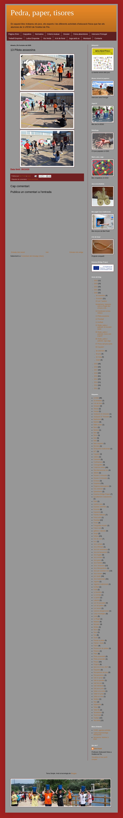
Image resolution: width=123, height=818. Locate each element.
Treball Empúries (15, 38)
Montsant (87, 38)
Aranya (96, 411)
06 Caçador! (100, 347)
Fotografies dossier (100, 525)
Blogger (73, 773)
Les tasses (97, 608)
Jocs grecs (97, 560)
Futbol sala (97, 528)
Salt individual (98, 686)
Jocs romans (98, 574)
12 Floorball (100, 319)
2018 (96, 367)
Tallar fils (97, 710)
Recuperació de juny (101, 672)
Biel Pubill (98, 749)
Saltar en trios (98, 696)
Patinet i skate (98, 643)
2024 (96, 280)
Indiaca (96, 536)
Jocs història (98, 563)
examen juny (98, 504)
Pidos (95, 654)
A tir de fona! (60, 38)
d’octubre (99, 298)
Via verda (97, 720)
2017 (96, 370)
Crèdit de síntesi (99, 467)
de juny (98, 354)
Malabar (96, 622)
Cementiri (97, 459)
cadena (96, 457)
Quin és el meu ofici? (101, 667)
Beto (95, 433)
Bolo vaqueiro (98, 443)
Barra (95, 427)
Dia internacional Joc (101, 470)
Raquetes (97, 670)
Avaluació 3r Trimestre (101, 417)
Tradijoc (96, 718)
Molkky (96, 627)
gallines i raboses (100, 531)
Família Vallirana (99, 515)
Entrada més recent (18, 252)
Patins (96, 646)
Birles (95, 435)
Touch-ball (97, 715)
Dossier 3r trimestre (100, 478)
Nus (95, 635)
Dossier (66, 34)
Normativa (39, 34)
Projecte (96, 664)
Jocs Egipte (98, 555)
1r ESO (96, 398)
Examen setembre (100, 507)
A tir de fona (98, 403)
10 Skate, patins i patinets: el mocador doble (104, 327)
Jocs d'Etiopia (98, 547)
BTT (95, 451)
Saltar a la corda (99, 691)
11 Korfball (99, 322)
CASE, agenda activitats (102, 730)
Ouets (96, 638)
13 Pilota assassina (102, 316)
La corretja (97, 595)
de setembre (100, 351)
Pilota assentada (32, 179)
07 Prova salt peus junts (104, 344)
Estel (95, 501)
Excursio (97, 509)
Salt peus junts (99, 688)
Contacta (98, 38)
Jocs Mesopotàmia (100, 568)
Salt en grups (98, 678)
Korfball (96, 587)
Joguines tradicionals (101, 584)
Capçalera (27, 34)
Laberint (96, 600)
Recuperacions (99, 675)
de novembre (100, 295)
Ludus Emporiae (32, 38)
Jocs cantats (98, 544)
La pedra (97, 597)
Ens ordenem (98, 489)
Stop (95, 702)
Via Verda (47, 38)
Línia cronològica (99, 614)
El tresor (96, 481)
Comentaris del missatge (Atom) (32, 256)
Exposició (97, 512)
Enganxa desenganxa (101, 486)
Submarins (97, 704)
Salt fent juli (98, 683)
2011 (96, 388)
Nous (95, 632)
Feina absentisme (80, 34)
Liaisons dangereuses (101, 611)
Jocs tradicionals (99, 579)
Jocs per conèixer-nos (101, 571)
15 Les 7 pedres (101, 301)
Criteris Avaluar (53, 34)
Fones (96, 523)
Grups (96, 533)
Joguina (96, 582)
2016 (96, 373)
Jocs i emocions (99, 566)
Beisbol (96, 430)
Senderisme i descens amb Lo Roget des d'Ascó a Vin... (103, 306)
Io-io (95, 541)
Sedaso (96, 699)
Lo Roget (97, 619)
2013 (96, 382)
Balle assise (98, 425)
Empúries (97, 483)
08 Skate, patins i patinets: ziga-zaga (103, 340)
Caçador (96, 454)
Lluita (95, 616)
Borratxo (96, 446)
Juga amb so (74, 38)
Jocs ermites (98, 557)
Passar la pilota (99, 640)
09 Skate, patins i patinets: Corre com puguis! (103, 334)
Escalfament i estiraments (102, 497)
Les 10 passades (99, 603)
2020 (96, 293)
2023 (96, 284)
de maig (99, 357)
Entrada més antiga (76, 252)
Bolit (95, 438)
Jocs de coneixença (100, 549)
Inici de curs (98, 539)
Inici (47, 252)
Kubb (95, 590)
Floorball (97, 520)
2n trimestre (98, 401)
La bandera (98, 592)
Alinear (96, 409)
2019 (96, 364)
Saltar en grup (98, 694)
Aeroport (97, 406)
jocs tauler (97, 576)
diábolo (96, 473)
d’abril (98, 360)
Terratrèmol (98, 712)
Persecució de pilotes (101, 648)
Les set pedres (99, 605)
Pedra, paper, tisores (42, 12)
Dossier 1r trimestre (100, 475)
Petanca (96, 651)
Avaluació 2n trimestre (101, 414)
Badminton (97, 419)
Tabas (96, 707)
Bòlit (95, 441)
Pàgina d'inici (13, 34)
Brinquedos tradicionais (102, 449)
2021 (96, 290)
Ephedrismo (98, 491)
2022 (96, 287)
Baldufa (96, 422)
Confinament (98, 462)
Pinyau (96, 662)
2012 (96, 385)
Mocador (97, 624)
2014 (96, 379)
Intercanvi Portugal (99, 34)
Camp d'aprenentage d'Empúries (101, 734)
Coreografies (98, 465)
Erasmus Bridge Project (102, 494)
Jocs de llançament (100, 552)
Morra (96, 630)
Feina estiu (97, 517)
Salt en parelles (99, 680)
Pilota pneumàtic (99, 659)
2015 (96, 376)
